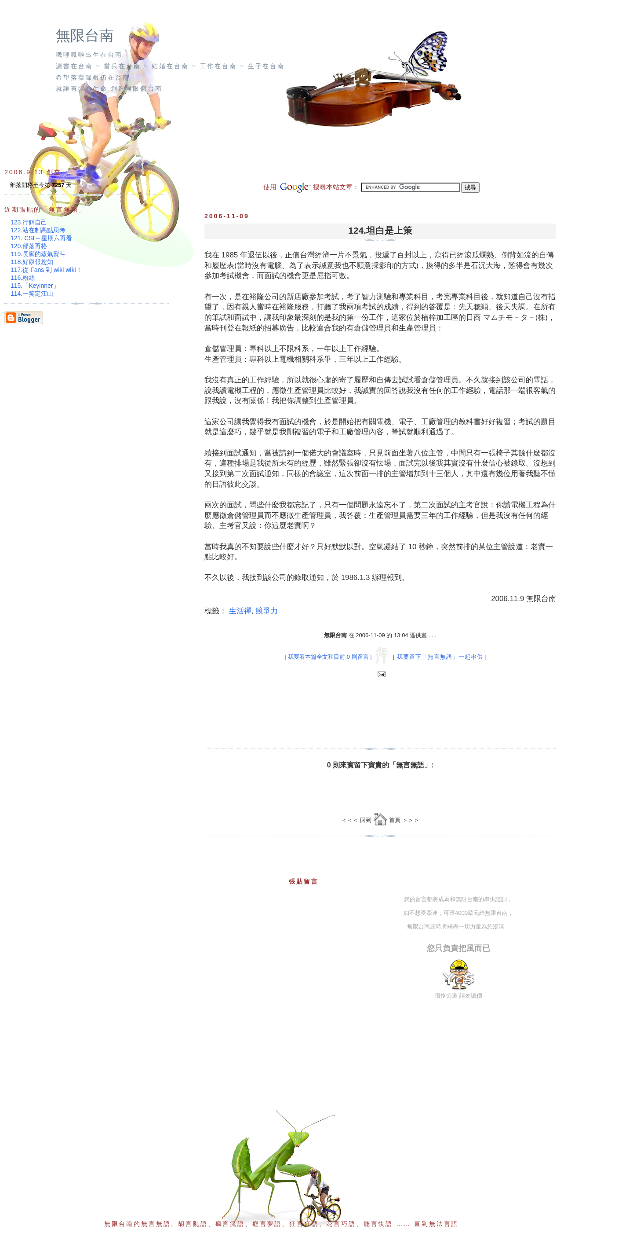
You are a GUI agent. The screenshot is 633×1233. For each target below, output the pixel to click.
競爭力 (266, 611)
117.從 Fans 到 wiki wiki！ (46, 269)
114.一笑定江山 (32, 293)
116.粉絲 (23, 277)
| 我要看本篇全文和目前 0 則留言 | (328, 656)
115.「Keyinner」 (35, 285)
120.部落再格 (29, 246)
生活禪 (240, 611)
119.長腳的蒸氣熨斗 (38, 253)
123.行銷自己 (29, 222)
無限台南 (85, 36)
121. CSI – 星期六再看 (41, 238)
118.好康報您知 (32, 261)
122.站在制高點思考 (38, 230)
